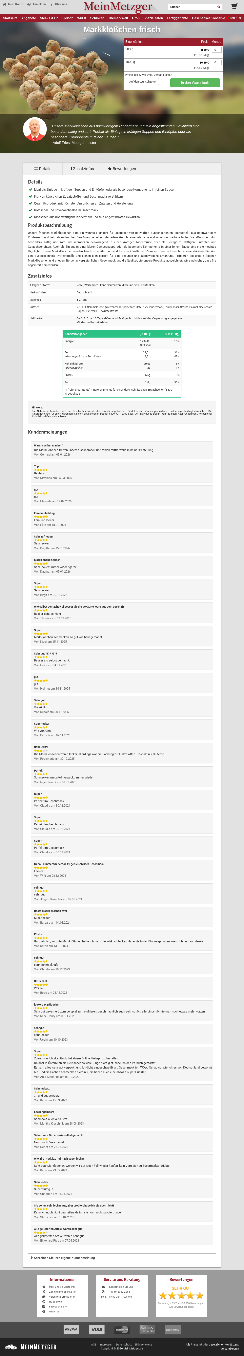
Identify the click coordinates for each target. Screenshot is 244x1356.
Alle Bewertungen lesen (181, 1307)
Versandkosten (163, 74)
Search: (166, 5)
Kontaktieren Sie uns (117, 1287)
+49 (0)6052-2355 (115, 1291)
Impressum (106, 1344)
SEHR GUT (181, 1288)
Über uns (58, 4)
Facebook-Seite (54, 1306)
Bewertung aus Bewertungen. (181, 1303)
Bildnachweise (143, 1344)
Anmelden (36, 4)
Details (42, 168)
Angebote (28, 18)
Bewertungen (122, 168)
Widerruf (50, 1311)
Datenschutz (124, 1344)
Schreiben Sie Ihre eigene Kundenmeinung (62, 1258)
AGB (94, 1344)
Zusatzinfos (82, 168)
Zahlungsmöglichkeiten (59, 1291)
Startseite (10, 18)
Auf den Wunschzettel (142, 81)
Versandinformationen (58, 1296)
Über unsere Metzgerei (58, 1287)
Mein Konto (13, 4)
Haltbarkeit (52, 1301)
